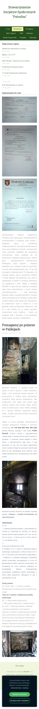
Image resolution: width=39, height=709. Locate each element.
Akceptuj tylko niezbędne (19, 701)
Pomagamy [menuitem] (29, 29)
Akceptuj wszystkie (20, 694)
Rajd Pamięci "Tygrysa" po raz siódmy (16, 61)
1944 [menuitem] (21, 33)
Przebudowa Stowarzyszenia (12, 67)
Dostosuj (25, 688)
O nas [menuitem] (8, 29)
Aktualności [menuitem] (17, 29)
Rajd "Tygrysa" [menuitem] (11, 33)
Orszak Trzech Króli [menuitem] (9, 38)
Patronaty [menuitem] (33, 38)
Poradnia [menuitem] (23, 38)
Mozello (26, 672)
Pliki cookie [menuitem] (19, 666)
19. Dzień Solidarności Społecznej (14, 73)
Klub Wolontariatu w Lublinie (12, 85)
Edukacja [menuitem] (29, 33)
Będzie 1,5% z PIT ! (9, 55)
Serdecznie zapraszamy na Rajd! (14, 49)
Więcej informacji (16, 688)
